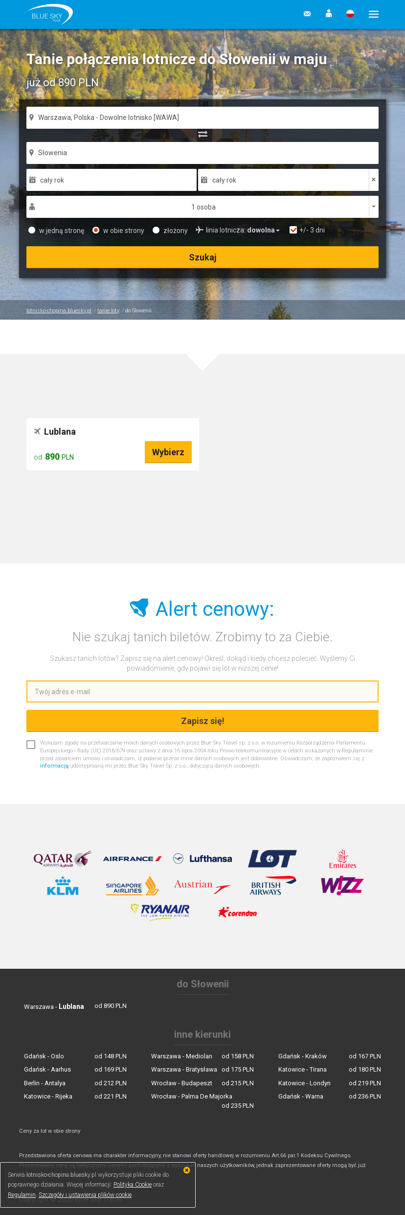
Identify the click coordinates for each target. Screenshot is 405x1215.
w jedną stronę (56, 230)
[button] (328, 14)
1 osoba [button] (203, 207)
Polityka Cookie (132, 1184)
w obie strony (118, 230)
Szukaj (203, 257)
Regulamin (22, 1195)
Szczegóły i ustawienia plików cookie (85, 1195)
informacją (54, 766)
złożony (170, 230)
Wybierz (168, 452)
